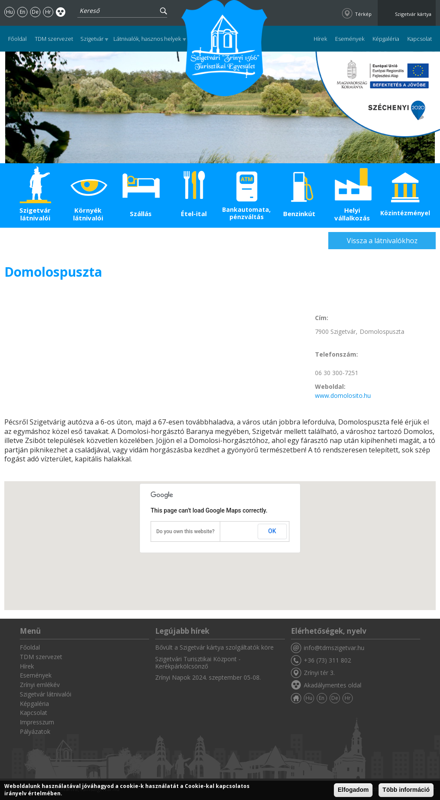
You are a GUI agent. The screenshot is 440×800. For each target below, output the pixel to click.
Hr (48, 11)
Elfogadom (353, 789)
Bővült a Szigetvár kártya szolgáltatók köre (214, 647)
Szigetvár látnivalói (35, 214)
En (22, 11)
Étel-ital (194, 213)
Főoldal (17, 39)
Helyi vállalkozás (352, 214)
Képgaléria (386, 39)
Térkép (363, 14)
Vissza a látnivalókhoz (382, 240)
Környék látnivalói (88, 214)
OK (272, 531)
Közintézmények (405, 213)
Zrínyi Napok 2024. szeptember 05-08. (208, 677)
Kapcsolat (419, 39)
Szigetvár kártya (413, 14)
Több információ (406, 789)
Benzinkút (299, 213)
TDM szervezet (54, 39)
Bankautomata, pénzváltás (246, 213)
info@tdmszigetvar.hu (334, 648)
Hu (9, 11)
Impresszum (37, 722)
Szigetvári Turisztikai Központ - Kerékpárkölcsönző (198, 662)
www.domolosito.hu (343, 395)
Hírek (320, 39)
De (35, 11)
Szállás (141, 213)
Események (349, 39)
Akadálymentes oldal (61, 12)
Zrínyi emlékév (40, 685)
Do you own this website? (185, 531)
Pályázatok (35, 731)
